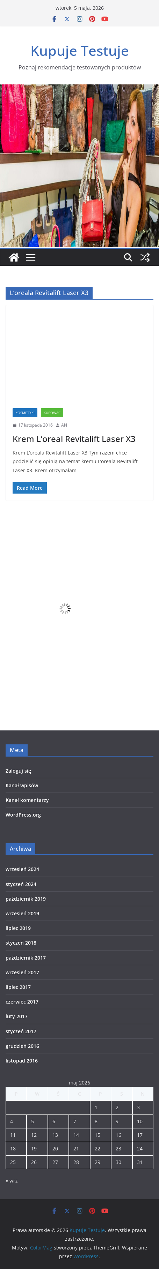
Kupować (52, 412)
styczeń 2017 (21, 1031)
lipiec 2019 (18, 928)
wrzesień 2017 (22, 972)
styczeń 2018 (21, 942)
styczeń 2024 (21, 884)
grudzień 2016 (22, 1046)
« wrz (12, 1180)
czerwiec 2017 (22, 1001)
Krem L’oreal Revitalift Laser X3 (74, 438)
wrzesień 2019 (22, 913)
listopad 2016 (22, 1060)
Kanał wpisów (22, 785)
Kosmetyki (25, 412)
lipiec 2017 (18, 987)
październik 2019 (26, 898)
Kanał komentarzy (27, 800)
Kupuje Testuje (79, 50)
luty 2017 (17, 1016)
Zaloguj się (18, 770)
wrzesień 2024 (22, 869)
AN (64, 425)
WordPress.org (23, 814)
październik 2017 (26, 957)
